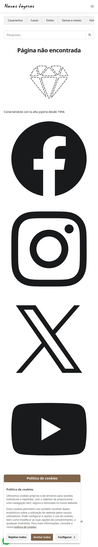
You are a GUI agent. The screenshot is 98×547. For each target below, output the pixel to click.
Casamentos (15, 20)
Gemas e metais (71, 20)
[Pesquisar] (89, 35)
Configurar (66, 537)
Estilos (50, 20)
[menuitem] (15, 20)
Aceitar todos (42, 537)
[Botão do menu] (92, 6)
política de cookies (25, 527)
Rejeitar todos (17, 537)
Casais (34, 20)
